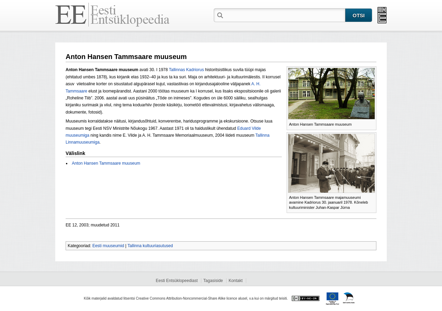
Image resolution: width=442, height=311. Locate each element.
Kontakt (236, 280)
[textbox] (285, 15)
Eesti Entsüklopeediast (177, 280)
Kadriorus (195, 69)
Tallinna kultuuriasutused (150, 245)
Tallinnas (177, 69)
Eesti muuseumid (108, 245)
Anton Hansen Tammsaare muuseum (106, 163)
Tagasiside (213, 280)
